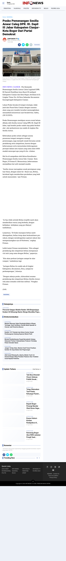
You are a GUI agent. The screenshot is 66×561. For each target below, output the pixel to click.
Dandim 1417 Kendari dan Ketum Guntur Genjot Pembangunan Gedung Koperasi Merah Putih (19, 333)
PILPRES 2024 (55, 8)
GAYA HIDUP (5, 469)
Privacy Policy (53, 477)
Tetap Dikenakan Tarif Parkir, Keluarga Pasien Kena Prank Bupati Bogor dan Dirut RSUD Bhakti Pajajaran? (33, 391)
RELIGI (46, 8)
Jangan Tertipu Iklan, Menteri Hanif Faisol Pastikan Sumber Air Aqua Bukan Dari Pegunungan (20, 349)
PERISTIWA (7, 8)
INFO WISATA (26, 469)
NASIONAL (17, 8)
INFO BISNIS (15, 469)
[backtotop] (33, 481)
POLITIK (26, 8)
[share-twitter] (23, 44)
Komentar (37, 44)
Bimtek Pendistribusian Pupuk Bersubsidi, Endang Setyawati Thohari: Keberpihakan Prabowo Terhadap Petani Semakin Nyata (21, 341)
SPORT (24, 473)
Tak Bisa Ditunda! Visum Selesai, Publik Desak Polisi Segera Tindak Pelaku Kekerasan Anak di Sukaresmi (33, 377)
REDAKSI (49, 473)
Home (4, 17)
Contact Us (56, 473)
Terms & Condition (53, 475)
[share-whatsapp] (27, 44)
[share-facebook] (19, 44)
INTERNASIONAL (6, 471)
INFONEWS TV (36, 8)
